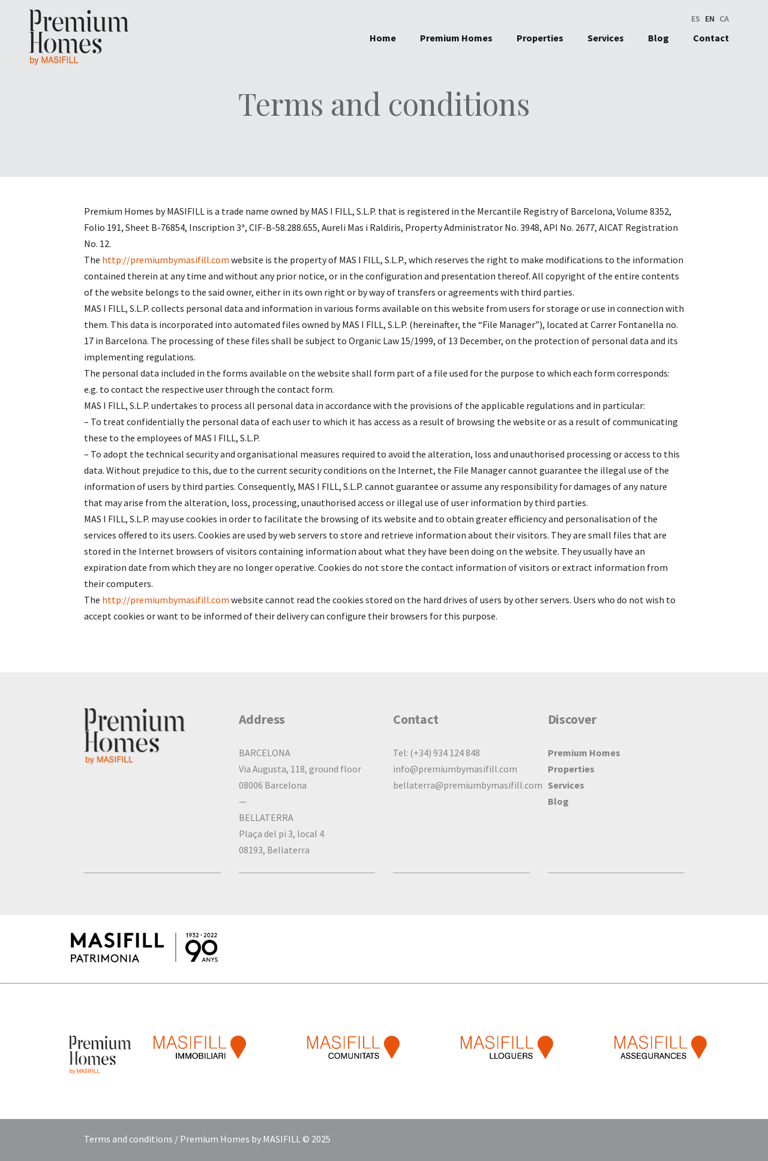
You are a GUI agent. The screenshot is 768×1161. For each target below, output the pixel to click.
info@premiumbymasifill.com (455, 769)
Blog (558, 801)
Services (566, 785)
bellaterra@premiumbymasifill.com (467, 785)
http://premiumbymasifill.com (165, 260)
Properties (571, 769)
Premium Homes (584, 753)
